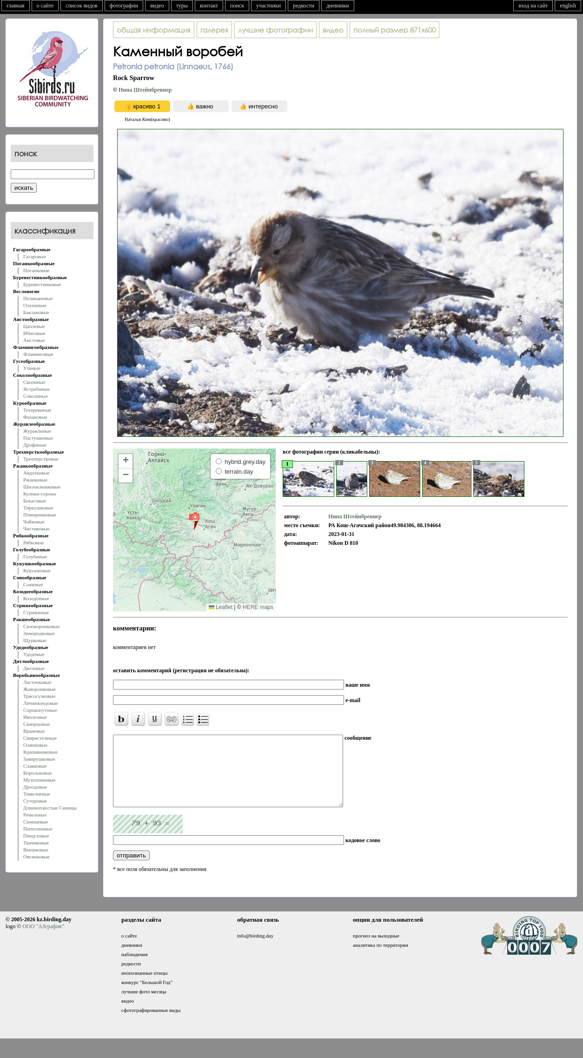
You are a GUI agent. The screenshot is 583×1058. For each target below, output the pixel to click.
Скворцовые (36, 724)
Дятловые (34, 668)
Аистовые (34, 340)
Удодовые (34, 654)
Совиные (33, 584)
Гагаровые (34, 256)
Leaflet (220, 607)
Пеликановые (38, 298)
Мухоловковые (39, 780)
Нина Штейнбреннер (145, 90)
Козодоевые (36, 598)
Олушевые (34, 305)
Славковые (35, 766)
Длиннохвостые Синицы (50, 807)
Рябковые (33, 542)
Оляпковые (35, 745)
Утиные (31, 368)
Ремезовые (34, 814)
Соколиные (35, 396)
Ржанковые (35, 479)
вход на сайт (533, 5)
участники (268, 5)
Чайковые (34, 521)
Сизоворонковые (41, 626)
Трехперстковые (41, 459)
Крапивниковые (40, 752)
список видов (81, 5)
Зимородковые (39, 633)
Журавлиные (37, 431)
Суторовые (35, 801)
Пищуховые (36, 835)
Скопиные (34, 382)
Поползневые (38, 828)
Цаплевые (34, 326)
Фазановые (35, 417)
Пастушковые (38, 438)
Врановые (34, 731)
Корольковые (37, 773)
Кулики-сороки (39, 493)
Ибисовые (34, 333)
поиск (237, 5)
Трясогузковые (39, 696)
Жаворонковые (39, 689)
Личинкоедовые (40, 703)
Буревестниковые (42, 284)
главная (16, 5)
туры (182, 5)
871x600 (394, 29)
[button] (194, 520)
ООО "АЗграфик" (43, 940)
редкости (303, 5)
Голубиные (35, 556)
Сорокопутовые (40, 710)
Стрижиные (36, 612)
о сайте (45, 5)
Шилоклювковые (41, 486)
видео (157, 5)
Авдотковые (36, 472)
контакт (209, 5)
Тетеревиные (37, 410)
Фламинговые (38, 354)
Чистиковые (36, 528)
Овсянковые (36, 856)
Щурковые (34, 640)
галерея (214, 29)
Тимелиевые (36, 794)
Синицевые (35, 821)
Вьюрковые (35, 849)
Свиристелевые (40, 738)
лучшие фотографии (275, 29)
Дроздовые (35, 787)
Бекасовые (34, 500)
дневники (337, 5)
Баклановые (36, 312)
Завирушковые (39, 759)
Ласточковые (37, 682)
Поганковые (36, 270)
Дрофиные (34, 445)
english (568, 5)
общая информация (154, 29)
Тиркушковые (38, 507)
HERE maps (258, 607)
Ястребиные (36, 389)
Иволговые (35, 717)
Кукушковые (37, 570)
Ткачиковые (36, 842)
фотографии (124, 5)
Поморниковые (39, 514)
